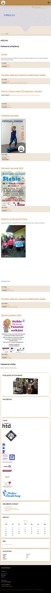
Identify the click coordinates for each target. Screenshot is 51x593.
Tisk (23, 589)
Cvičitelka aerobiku (10, 115)
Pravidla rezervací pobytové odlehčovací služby (23, 75)
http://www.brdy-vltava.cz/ (12, 509)
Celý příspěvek (5, 64)
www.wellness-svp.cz (5, 281)
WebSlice (18, 589)
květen (25, 520)
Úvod (2, 33)
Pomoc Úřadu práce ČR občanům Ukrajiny (21, 91)
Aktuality (9, 107)
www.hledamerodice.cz (11, 508)
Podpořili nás (10, 290)
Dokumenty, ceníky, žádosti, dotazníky (17, 82)
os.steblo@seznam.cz (6, 586)
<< (6, 520)
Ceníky (4, 54)
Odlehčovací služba (12, 306)
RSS (14, 589)
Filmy (8, 158)
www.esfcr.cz (8, 507)
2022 (25, 522)
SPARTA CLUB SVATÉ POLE (14, 219)
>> (45, 520)
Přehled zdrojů (8, 544)
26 (25, 533)
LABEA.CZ (7, 510)
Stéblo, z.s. (9, 15)
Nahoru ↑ (41, 589)
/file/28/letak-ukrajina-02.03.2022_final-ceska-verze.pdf (25, 95)
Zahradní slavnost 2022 (12, 168)
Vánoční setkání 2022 (11, 315)
